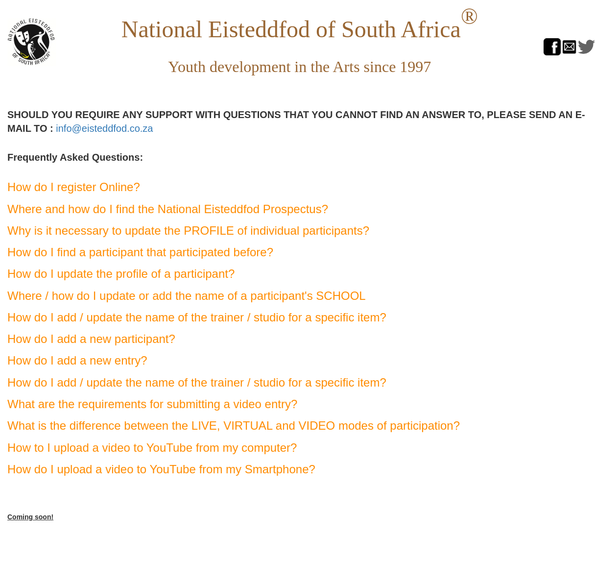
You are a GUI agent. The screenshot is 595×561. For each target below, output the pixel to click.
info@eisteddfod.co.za (104, 128)
